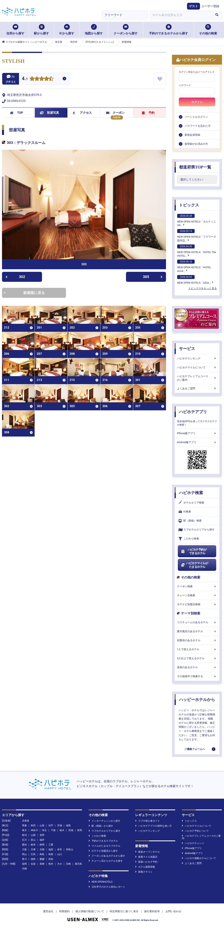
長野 (42, 835)
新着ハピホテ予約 (146, 861)
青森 (24, 825)
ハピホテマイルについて (197, 367)
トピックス (189, 205)
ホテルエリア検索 (191, 502)
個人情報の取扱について (89, 911)
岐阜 (33, 844)
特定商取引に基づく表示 (124, 911)
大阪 (24, 849)
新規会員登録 (192, 134)
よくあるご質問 (197, 388)
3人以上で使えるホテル (197, 658)
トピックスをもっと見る (202, 288)
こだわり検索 (189, 538)
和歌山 (69, 849)
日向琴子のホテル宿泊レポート (107, 886)
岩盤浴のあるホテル (197, 640)
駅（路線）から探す (101, 825)
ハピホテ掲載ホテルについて (199, 858)
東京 (24, 830)
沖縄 (24, 868)
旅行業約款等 (152, 911)
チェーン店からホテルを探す (106, 860)
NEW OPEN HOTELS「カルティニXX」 (196, 220)
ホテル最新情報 (145, 866)
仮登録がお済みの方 (196, 143)
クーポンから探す (126, 29)
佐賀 (33, 863)
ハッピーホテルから (197, 699)
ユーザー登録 (210, 6)
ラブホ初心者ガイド (147, 820)
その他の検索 (208, 29)
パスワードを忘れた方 (198, 125)
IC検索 (185, 511)
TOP (16, 113)
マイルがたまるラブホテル (104, 845)
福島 (68, 825)
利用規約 (64, 911)
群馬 (79, 830)
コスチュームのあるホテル (197, 622)
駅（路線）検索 (190, 520)
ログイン (197, 102)
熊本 (50, 863)
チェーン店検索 (197, 595)
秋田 (33, 825)
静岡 (42, 844)
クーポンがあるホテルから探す (107, 855)
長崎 (42, 863)
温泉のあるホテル (197, 667)
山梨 (33, 835)
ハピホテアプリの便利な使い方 (153, 825)
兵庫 (33, 849)
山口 (59, 854)
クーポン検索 (197, 586)
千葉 (53, 830)
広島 (33, 854)
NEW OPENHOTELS (100, 881)
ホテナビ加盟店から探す (103, 850)
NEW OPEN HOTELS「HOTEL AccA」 (194, 266)
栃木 (62, 830)
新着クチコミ (144, 871)
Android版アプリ (197, 442)
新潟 (24, 835)
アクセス (82, 113)
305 (153, 277)
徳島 (33, 859)
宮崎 (68, 863)
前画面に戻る (24, 293)
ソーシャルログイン (196, 116)
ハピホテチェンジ (193, 843)
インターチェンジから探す (104, 820)
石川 (24, 839)
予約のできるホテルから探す (168, 29)
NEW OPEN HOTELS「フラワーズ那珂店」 (196, 235)
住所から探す (15, 29)
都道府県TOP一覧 (195, 167)
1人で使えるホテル (197, 649)
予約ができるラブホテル (103, 840)
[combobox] (181, 15)
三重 (50, 844)
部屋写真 (49, 113)
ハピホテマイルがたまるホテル (194, 565)
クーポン (115, 113)
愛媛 (42, 859)
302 (15, 277)
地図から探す (94, 29)
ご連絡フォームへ (194, 749)
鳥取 (42, 854)
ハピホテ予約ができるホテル (193, 551)
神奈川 (34, 830)
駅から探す (41, 29)
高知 (50, 859)
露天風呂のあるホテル (197, 631)
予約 (148, 113)
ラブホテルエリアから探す (197, 529)
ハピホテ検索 (191, 492)
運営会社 (48, 911)
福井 (42, 839)
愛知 (24, 844)
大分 (59, 863)
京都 (42, 849)
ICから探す (66, 29)
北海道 (25, 820)
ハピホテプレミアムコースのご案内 (197, 378)
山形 (42, 825)
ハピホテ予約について (195, 830)
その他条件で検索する (197, 676)
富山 (33, 839)
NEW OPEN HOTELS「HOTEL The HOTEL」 (196, 250)
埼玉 (44, 830)
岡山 (24, 854)
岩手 (50, 825)
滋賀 (50, 849)
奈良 (59, 849)
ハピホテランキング (197, 358)
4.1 (25, 79)
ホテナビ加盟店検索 (197, 604)
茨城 (70, 830)
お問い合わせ (173, 911)
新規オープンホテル (147, 851)
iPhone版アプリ (197, 433)
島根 (50, 854)
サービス (187, 348)
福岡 (24, 863)
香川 (24, 859)
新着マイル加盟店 (146, 856)
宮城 (59, 825)
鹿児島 (78, 863)
